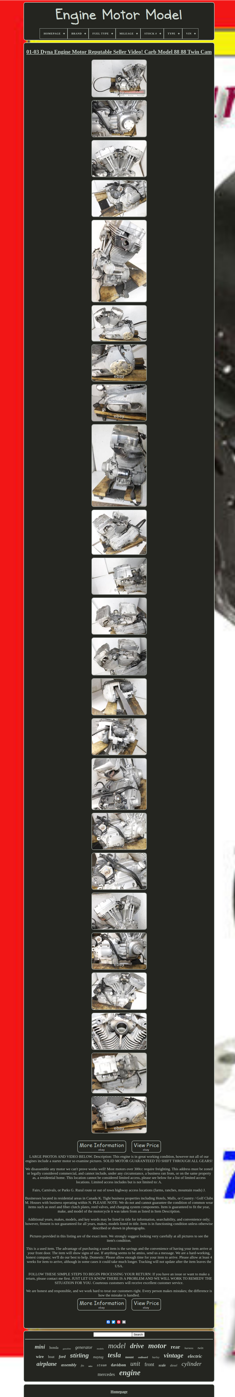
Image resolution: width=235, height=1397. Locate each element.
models (100, 1348)
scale (162, 1365)
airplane (47, 1364)
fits (82, 1365)
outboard (143, 1357)
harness (188, 1348)
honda (54, 1348)
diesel (173, 1365)
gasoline (67, 1348)
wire (40, 1356)
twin (200, 1348)
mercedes (106, 1374)
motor (157, 1346)
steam (102, 1365)
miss (90, 1366)
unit (135, 1363)
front (149, 1364)
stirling (79, 1355)
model (117, 1346)
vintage (173, 1355)
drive (137, 1346)
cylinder (192, 1363)
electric (195, 1356)
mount (129, 1357)
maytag (98, 1357)
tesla (114, 1355)
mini (40, 1347)
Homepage (119, 1392)
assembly (69, 1365)
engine (129, 1372)
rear (175, 1347)
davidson (118, 1365)
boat (51, 1357)
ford (62, 1356)
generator (84, 1347)
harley (155, 1357)
